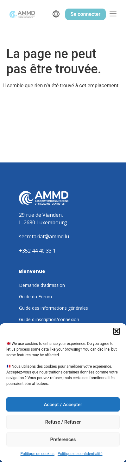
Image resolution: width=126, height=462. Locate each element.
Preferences (63, 439)
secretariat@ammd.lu (44, 236)
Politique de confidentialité (80, 454)
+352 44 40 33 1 (37, 250)
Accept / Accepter (63, 404)
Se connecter (85, 14)
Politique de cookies (37, 454)
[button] (116, 331)
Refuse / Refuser (63, 422)
